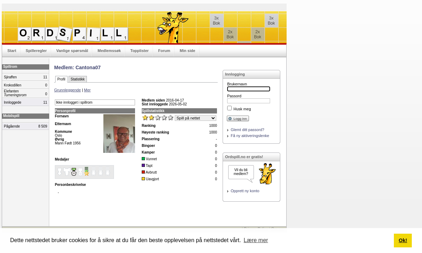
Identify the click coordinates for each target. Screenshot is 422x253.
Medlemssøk (109, 50)
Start (11, 50)
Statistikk (78, 79)
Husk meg (242, 109)
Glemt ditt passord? (247, 130)
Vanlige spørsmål (72, 50)
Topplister (139, 50)
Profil (61, 79)
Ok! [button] (403, 240)
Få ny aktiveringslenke (250, 136)
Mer (87, 90)
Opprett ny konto (245, 191)
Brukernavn (237, 84)
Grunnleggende (67, 90)
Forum (164, 50)
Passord (234, 96)
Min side (187, 50)
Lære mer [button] (256, 240)
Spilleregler (36, 50)
